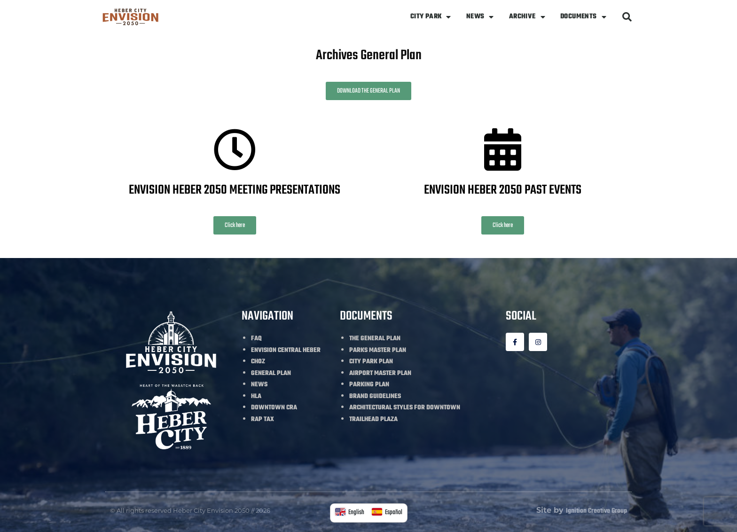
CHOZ (258, 362)
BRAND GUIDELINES (375, 396)
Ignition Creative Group (596, 511)
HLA (256, 396)
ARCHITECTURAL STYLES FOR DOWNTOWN (404, 408)
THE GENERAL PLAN (374, 339)
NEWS (480, 16)
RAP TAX (262, 419)
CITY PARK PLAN (371, 362)
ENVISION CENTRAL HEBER (286, 350)
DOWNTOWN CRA (274, 408)
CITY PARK (430, 16)
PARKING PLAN (369, 385)
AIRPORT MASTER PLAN (380, 373)
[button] (627, 17)
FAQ (256, 339)
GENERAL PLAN (271, 373)
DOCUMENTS (583, 16)
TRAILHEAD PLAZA (373, 419)
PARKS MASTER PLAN (377, 350)
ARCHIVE (527, 16)
